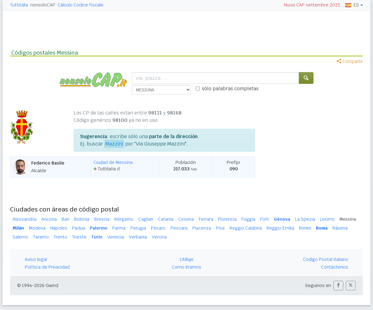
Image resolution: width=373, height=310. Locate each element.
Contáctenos (334, 267)
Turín (96, 237)
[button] (338, 285)
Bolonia (81, 219)
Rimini (305, 228)
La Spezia (305, 219)
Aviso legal (36, 259)
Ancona (49, 219)
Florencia (227, 219)
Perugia (138, 228)
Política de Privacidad (47, 267)
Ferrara (206, 219)
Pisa (220, 228)
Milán (18, 228)
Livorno (327, 219)
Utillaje (187, 259)
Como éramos (186, 267)
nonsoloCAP (42, 5)
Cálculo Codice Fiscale (80, 5)
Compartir (350, 61)
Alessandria (25, 219)
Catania (165, 219)
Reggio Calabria (245, 228)
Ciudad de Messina (113, 162)
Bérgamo (123, 219)
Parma (118, 228)
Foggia (248, 219)
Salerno (20, 237)
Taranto (41, 237)
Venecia (115, 237)
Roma (322, 228)
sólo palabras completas (230, 88)
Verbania (138, 237)
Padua (78, 228)
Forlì (264, 219)
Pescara (179, 228)
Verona (159, 237)
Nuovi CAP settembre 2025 (312, 5)
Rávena (340, 228)
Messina (348, 219)
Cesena (186, 219)
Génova (282, 219)
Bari (65, 219)
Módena (37, 228)
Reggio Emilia (280, 228)
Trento (60, 237)
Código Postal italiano (325, 259)
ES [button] (352, 5)
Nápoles (58, 228)
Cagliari (145, 219)
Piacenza (201, 228)
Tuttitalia (19, 5)
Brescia (102, 219)
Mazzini (114, 144)
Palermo (98, 228)
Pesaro (158, 228)
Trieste (79, 237)
